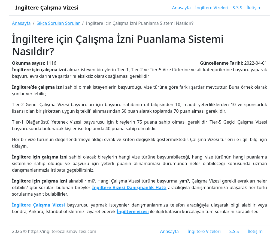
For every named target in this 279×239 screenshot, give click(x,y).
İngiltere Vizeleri (211, 8)
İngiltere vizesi (133, 211)
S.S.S (237, 8)
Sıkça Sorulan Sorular (58, 23)
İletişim (254, 8)
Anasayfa (181, 8)
